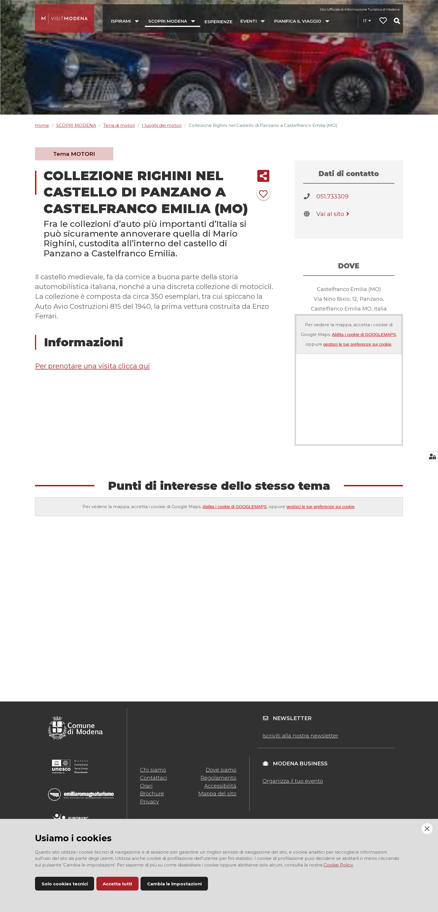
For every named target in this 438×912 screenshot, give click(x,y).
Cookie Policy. (338, 865)
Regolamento (218, 778)
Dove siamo (221, 770)
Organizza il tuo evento (292, 781)
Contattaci (153, 778)
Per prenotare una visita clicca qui (92, 366)
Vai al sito (333, 213)
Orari (146, 786)
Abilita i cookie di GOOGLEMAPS (364, 334)
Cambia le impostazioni (174, 884)
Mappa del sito (217, 794)
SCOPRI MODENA (76, 125)
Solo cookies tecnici (65, 884)
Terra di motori (119, 125)
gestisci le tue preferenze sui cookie (357, 344)
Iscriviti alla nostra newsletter (300, 736)
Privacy (149, 802)
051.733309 (332, 196)
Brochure (152, 794)
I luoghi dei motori (162, 125)
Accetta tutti (117, 884)
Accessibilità (220, 786)
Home (42, 125)
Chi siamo (153, 770)
